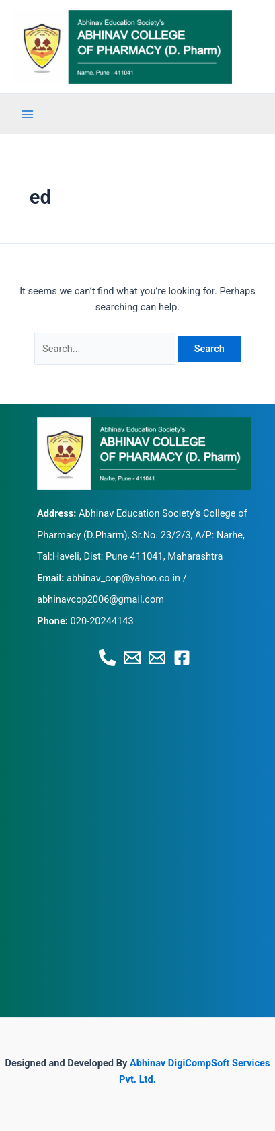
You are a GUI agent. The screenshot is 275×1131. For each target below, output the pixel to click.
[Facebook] (181, 657)
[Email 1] (132, 657)
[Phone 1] (107, 657)
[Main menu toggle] (27, 114)
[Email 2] (157, 657)
